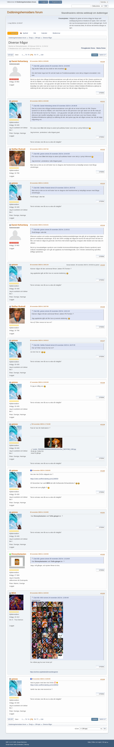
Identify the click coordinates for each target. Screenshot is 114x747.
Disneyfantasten (18, 554)
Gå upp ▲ (105, 742)
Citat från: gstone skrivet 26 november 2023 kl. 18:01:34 (52, 311)
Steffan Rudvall (18, 149)
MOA (13, 593)
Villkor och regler (96, 742)
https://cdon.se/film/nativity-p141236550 (44, 479)
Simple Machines (22, 742)
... (24, 55)
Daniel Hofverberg (19, 61)
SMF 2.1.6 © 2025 (11, 742)
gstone (14, 101)
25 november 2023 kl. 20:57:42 (39, 149)
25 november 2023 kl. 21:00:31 (39, 183)
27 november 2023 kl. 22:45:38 (39, 382)
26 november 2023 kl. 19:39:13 (39, 340)
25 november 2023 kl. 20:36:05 (39, 61)
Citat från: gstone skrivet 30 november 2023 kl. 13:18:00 (52, 559)
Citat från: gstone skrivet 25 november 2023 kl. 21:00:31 (52, 229)
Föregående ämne (88, 48)
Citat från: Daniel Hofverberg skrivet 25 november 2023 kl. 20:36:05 (55, 106)
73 (26, 55)
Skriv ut (102, 55)
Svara (94, 55)
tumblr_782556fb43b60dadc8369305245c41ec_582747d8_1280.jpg (53, 449)
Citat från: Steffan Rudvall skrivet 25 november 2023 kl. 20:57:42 (54, 188)
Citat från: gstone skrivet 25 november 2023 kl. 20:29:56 (52, 66)
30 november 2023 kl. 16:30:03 (41, 679)
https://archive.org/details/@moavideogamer (44, 672)
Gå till (76, 728)
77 (37, 55)
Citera (100, 93)
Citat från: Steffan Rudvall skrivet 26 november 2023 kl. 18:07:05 (54, 345)
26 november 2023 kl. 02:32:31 (39, 225)
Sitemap (26, 744)
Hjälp (89, 742)
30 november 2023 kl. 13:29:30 (39, 554)
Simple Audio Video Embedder (14, 744)
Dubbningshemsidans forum (25, 12)
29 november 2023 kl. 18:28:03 (41, 470)
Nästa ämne (101, 48)
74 (28, 55)
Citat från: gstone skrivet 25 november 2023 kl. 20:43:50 (52, 154)
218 (42, 55)
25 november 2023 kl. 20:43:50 (39, 101)
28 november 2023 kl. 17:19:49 (41, 424)
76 (35, 55)
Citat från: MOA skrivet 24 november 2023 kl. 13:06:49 (51, 598)
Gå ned (10, 55)
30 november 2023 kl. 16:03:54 (39, 593)
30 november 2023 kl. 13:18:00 (39, 512)
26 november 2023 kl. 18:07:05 (39, 306)
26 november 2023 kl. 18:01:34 (39, 264)
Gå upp (10, 719)
